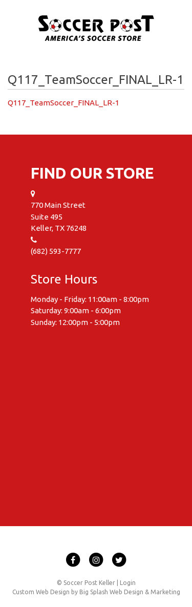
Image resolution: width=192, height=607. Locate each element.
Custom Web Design (41, 592)
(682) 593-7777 (56, 251)
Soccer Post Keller (96, 28)
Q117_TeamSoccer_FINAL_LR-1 (63, 102)
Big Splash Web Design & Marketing (129, 592)
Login (128, 582)
